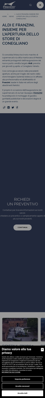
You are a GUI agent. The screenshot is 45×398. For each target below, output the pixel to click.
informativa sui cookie (11, 372)
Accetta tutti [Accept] (22, 393)
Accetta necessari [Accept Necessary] (22, 386)
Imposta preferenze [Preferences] (22, 379)
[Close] (42, 349)
